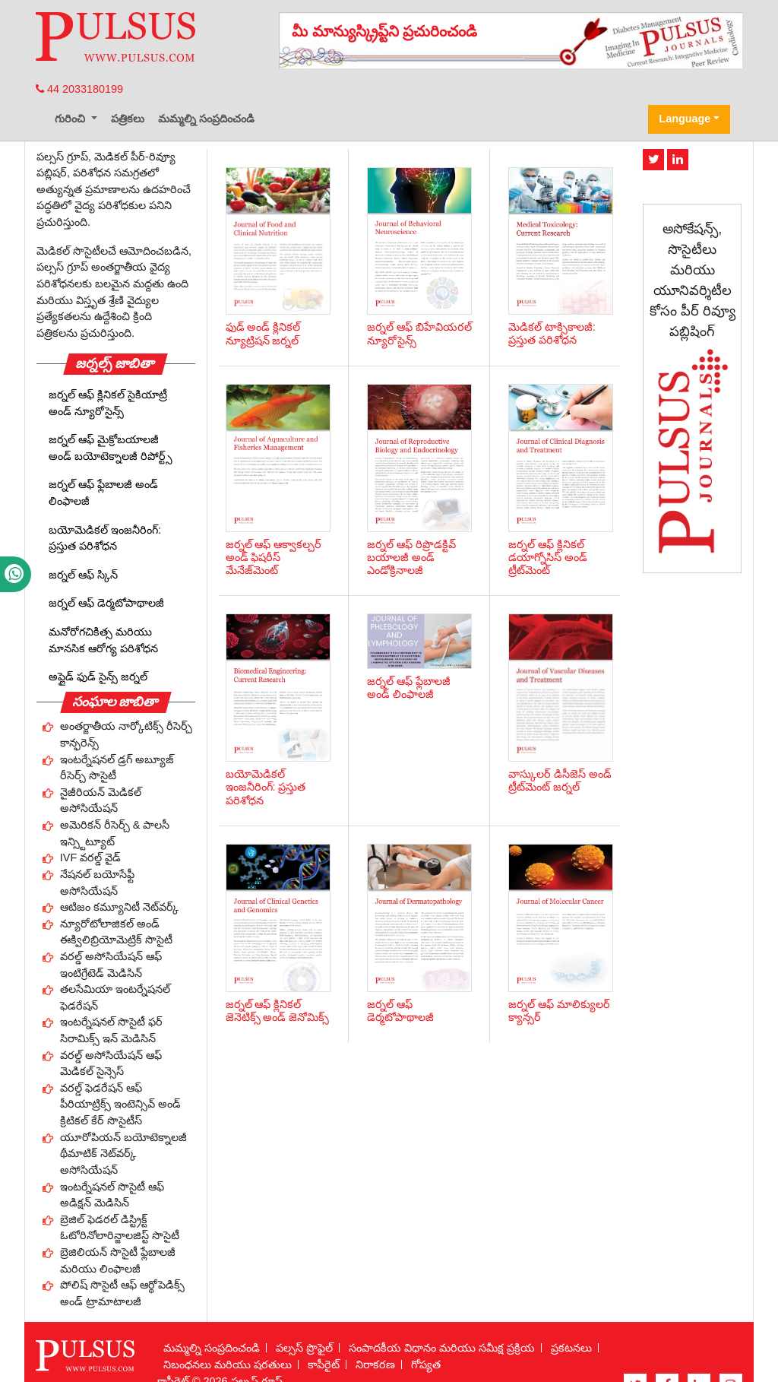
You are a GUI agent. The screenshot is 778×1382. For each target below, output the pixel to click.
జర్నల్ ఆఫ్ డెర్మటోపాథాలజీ (106, 603)
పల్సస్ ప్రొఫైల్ (304, 1348)
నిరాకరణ (375, 1364)
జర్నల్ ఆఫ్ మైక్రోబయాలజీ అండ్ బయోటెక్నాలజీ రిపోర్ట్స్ (110, 447)
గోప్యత (426, 1364)
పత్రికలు (127, 119)
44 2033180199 (79, 89)
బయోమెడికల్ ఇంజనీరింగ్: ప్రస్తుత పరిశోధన (105, 538)
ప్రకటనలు (571, 1348)
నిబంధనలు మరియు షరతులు (227, 1364)
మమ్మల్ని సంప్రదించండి (206, 119)
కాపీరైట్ (324, 1364)
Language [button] (684, 119)
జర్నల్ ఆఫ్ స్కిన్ (83, 575)
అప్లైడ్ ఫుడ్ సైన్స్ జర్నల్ (98, 676)
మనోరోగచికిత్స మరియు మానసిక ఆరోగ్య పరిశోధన (103, 640)
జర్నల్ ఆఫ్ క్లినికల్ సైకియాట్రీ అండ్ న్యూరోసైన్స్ (108, 402)
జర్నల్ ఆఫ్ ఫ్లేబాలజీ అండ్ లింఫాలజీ (103, 492)
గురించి (71, 119)
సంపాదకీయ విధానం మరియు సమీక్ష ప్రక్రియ (442, 1348)
